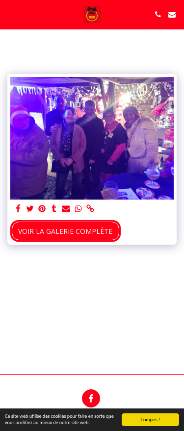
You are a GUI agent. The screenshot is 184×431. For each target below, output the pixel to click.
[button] (10, 14)
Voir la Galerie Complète (65, 231)
